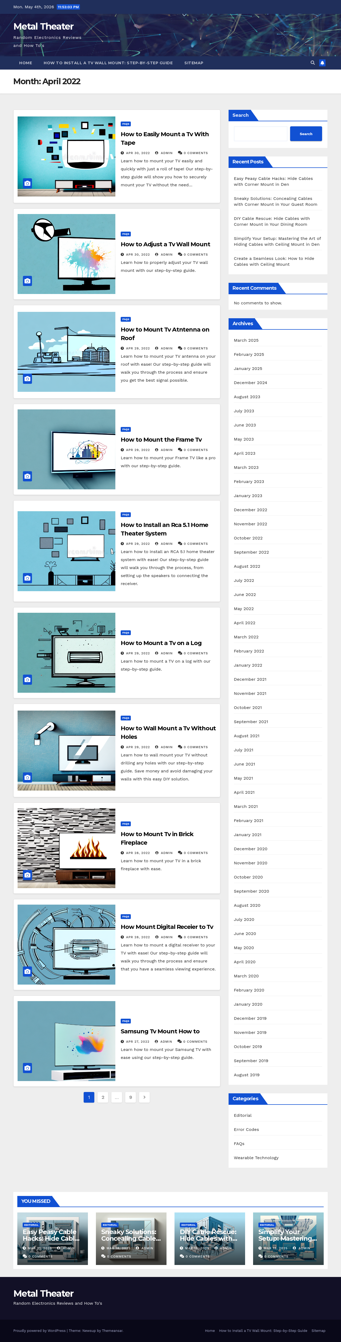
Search (241, 115)
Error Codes (246, 1129)
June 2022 (245, 594)
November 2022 (250, 523)
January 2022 (248, 665)
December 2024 (250, 382)
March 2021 (246, 806)
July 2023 (244, 410)
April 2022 (244, 622)
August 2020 (247, 905)
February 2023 (249, 481)
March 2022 (246, 636)
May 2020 (244, 947)
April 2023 (244, 453)
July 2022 (244, 580)
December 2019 (250, 1018)
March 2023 (246, 467)
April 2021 (244, 792)
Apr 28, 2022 (138, 853)
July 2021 (243, 749)
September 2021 (251, 721)
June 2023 (245, 425)
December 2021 (250, 679)
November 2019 (250, 1032)
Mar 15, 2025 (276, 1248)
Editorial (243, 1115)
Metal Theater (43, 26)
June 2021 (244, 764)
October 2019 (248, 1046)
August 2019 (247, 1074)
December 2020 (250, 848)
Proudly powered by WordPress (40, 1331)
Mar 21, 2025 (40, 1248)
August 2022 (247, 566)
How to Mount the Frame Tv (161, 439)
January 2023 (248, 495)
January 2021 (248, 834)
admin (164, 153)
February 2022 (249, 651)
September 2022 (251, 552)
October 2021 (248, 707)
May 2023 (244, 439)
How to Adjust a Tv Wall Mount (165, 244)
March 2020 (246, 975)
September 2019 (251, 1060)
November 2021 (250, 693)
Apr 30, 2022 (138, 153)
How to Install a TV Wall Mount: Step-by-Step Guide (108, 63)
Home (25, 63)
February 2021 (248, 820)
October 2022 (248, 538)
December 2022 (250, 509)
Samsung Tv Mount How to (160, 1031)
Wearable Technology (256, 1157)
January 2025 (248, 368)
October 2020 (248, 877)
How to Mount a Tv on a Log (161, 643)
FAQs (125, 123)
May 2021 (243, 778)
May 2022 (244, 608)
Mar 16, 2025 (197, 1248)
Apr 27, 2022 (137, 1041)
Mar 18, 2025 (119, 1248)
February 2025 (249, 354)
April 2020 (245, 961)
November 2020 (250, 862)
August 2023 (247, 396)
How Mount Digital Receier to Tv (167, 926)
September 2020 (251, 891)
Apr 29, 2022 (138, 348)
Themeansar (112, 1331)
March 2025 (246, 340)
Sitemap (194, 63)
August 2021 (246, 735)
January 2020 (248, 1004)
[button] (313, 62)
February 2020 (249, 990)
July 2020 (244, 919)
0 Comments (196, 153)
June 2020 (245, 933)
